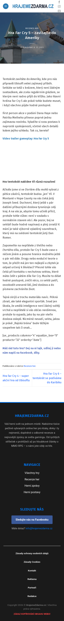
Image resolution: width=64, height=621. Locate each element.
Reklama (32, 579)
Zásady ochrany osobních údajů (32, 553)
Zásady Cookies (32, 561)
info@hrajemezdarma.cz (39, 528)
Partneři (32, 587)
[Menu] (6, 6)
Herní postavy (32, 492)
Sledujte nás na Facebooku (32, 519)
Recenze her (31, 28)
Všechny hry (32, 473)
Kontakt (32, 570)
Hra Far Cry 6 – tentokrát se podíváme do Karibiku (47, 378)
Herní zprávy (31, 485)
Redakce (31, 596)
